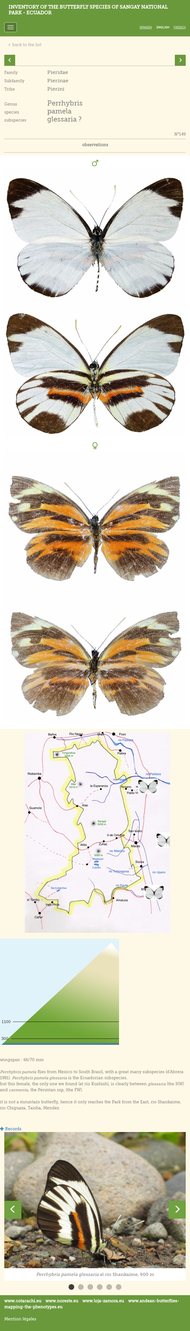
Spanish (146, 27)
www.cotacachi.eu (22, 1301)
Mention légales (20, 1319)
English (163, 27)
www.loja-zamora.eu (103, 1301)
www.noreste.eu (61, 1301)
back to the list (24, 44)
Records (10, 1129)
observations (95, 145)
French (180, 27)
